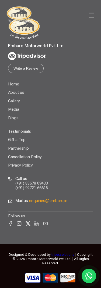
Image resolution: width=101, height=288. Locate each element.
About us (16, 92)
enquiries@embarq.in (48, 200)
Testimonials (19, 131)
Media (13, 109)
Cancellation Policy (25, 156)
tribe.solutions (62, 254)
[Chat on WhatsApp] (89, 276)
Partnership (18, 148)
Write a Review (25, 68)
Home (13, 84)
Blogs (13, 118)
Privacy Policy (20, 165)
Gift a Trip (17, 139)
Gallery (14, 101)
